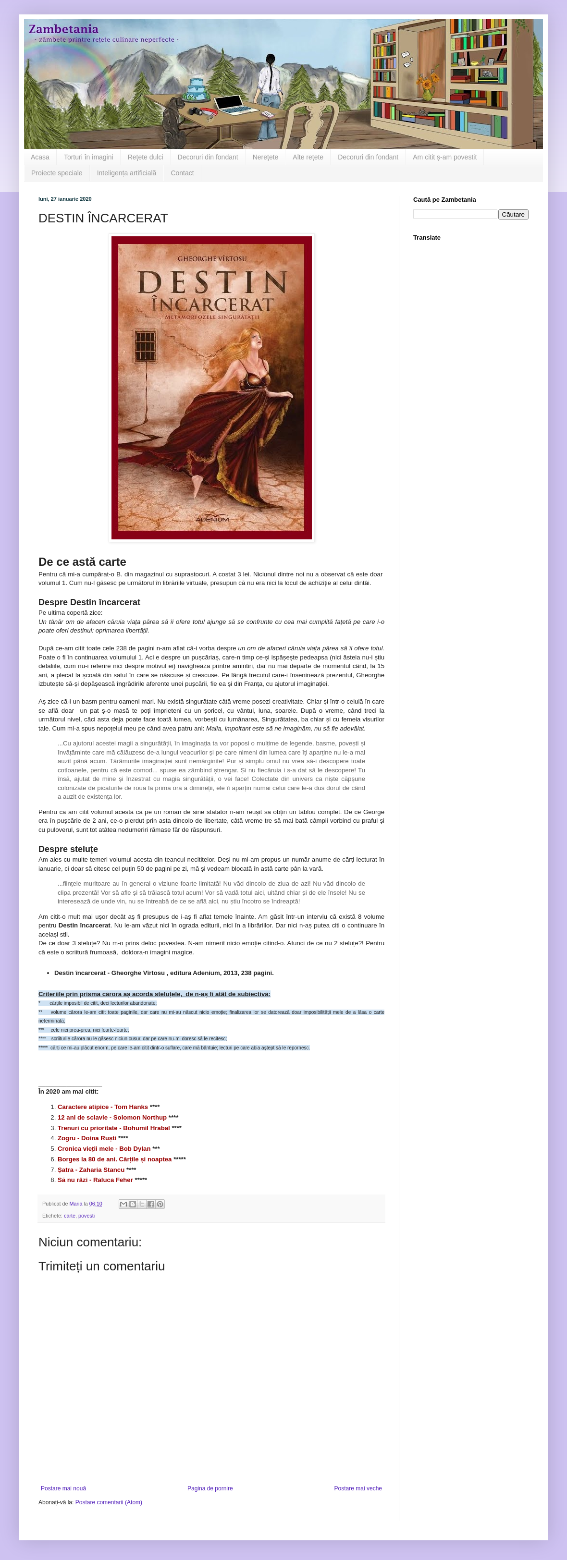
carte (69, 1216)
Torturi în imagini (88, 157)
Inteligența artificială (127, 173)
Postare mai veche (358, 1488)
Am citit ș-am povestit (445, 157)
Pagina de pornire (210, 1488)
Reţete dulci (145, 157)
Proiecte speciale (57, 173)
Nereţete (266, 157)
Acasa (40, 157)
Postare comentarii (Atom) (108, 1502)
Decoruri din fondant (208, 157)
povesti (86, 1216)
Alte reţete (308, 157)
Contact (182, 173)
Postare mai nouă (63, 1488)
